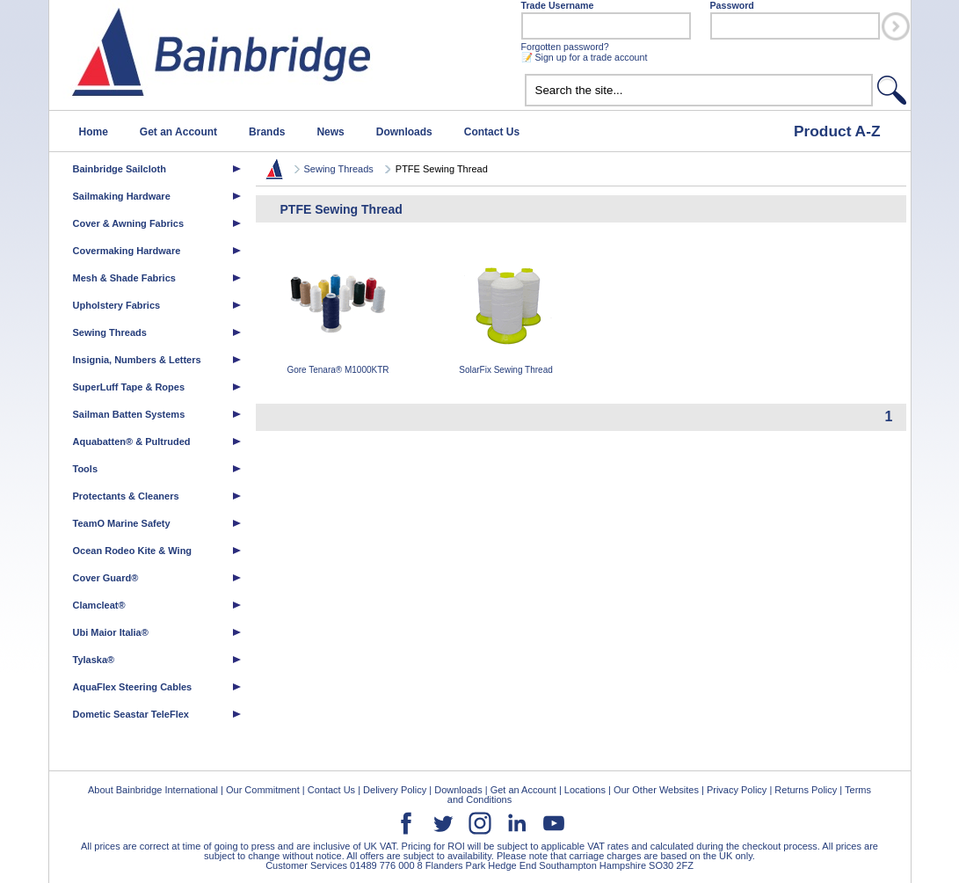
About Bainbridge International (153, 789)
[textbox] (699, 90)
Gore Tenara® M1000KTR (338, 313)
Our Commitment (263, 789)
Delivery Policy (394, 789)
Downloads (404, 132)
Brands (267, 132)
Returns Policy (805, 789)
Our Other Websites (656, 789)
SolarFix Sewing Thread (506, 313)
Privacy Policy (736, 789)
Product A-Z (837, 131)
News (330, 132)
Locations (585, 789)
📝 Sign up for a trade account (584, 57)
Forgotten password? (565, 46)
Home (93, 132)
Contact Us (491, 132)
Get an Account (178, 132)
